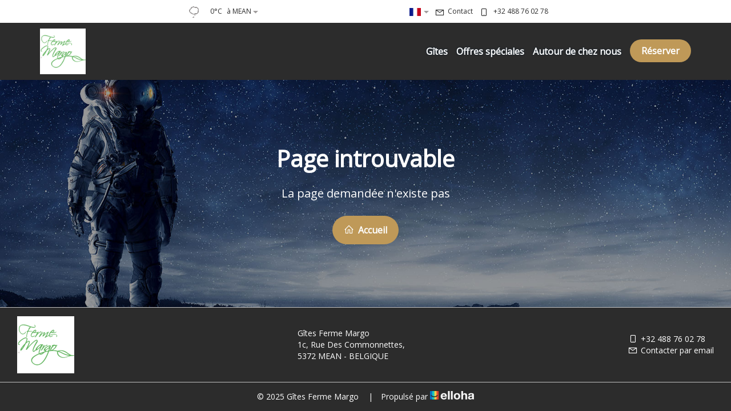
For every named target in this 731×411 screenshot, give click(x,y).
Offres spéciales (490, 51)
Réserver (660, 51)
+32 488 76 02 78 (666, 338)
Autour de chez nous (577, 51)
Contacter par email (671, 350)
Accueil (365, 230)
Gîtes (437, 51)
